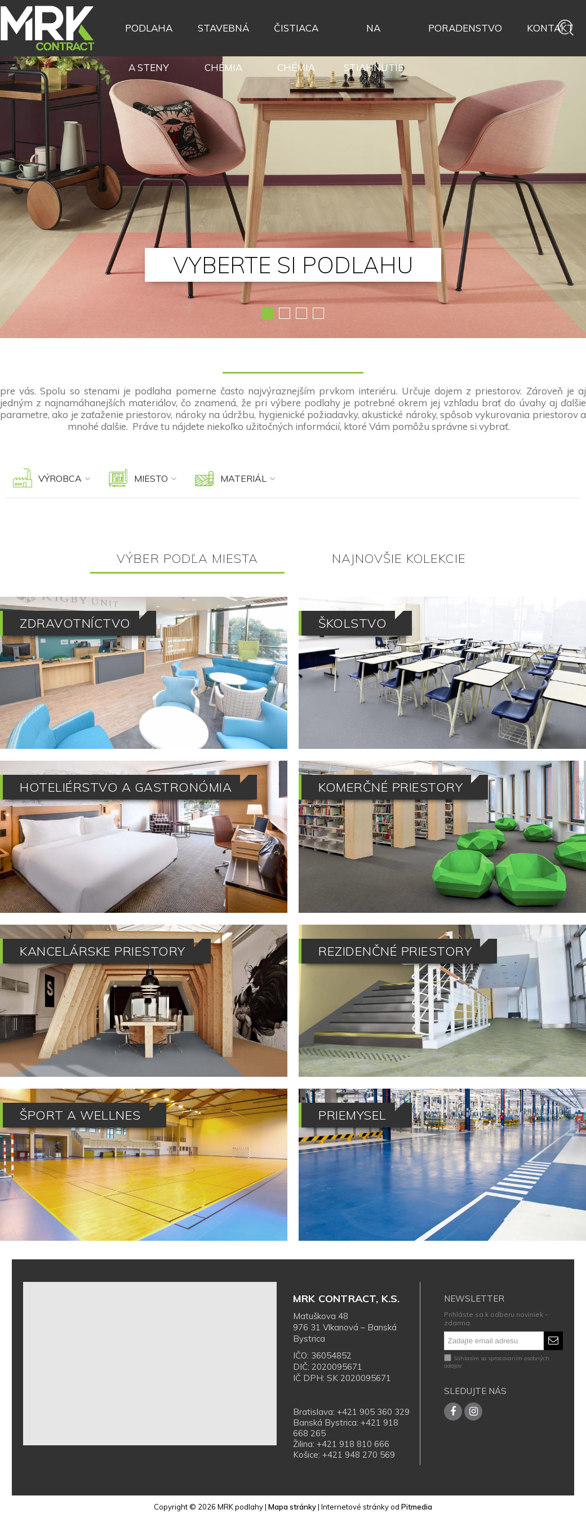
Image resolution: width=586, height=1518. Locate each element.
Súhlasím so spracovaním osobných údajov (496, 1362)
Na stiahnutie (373, 35)
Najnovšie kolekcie (399, 558)
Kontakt (550, 28)
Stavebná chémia (223, 35)
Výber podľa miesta (187, 558)
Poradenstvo (465, 28)
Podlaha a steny (148, 35)
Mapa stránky (292, 1506)
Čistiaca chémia (296, 35)
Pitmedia (416, 1506)
